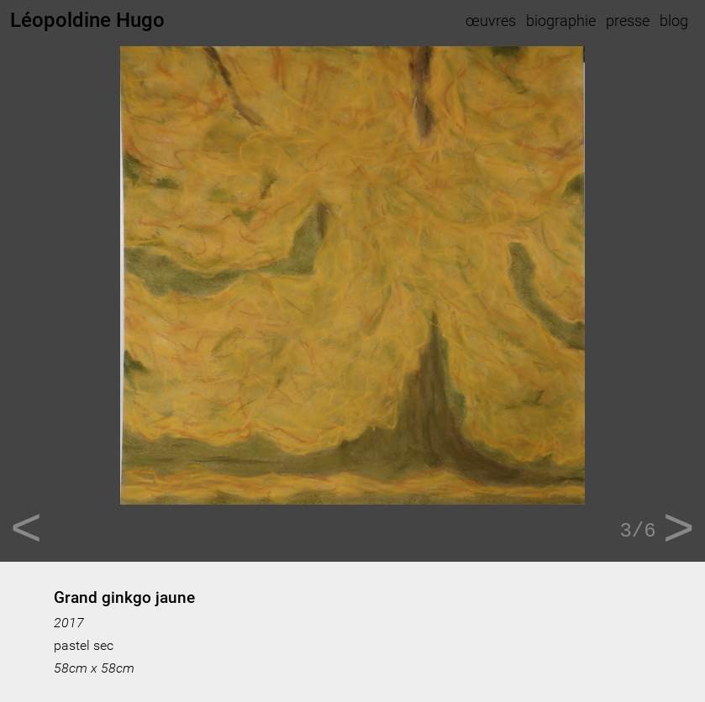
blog (674, 20)
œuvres (491, 20)
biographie (561, 20)
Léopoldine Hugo (87, 20)
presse (628, 20)
